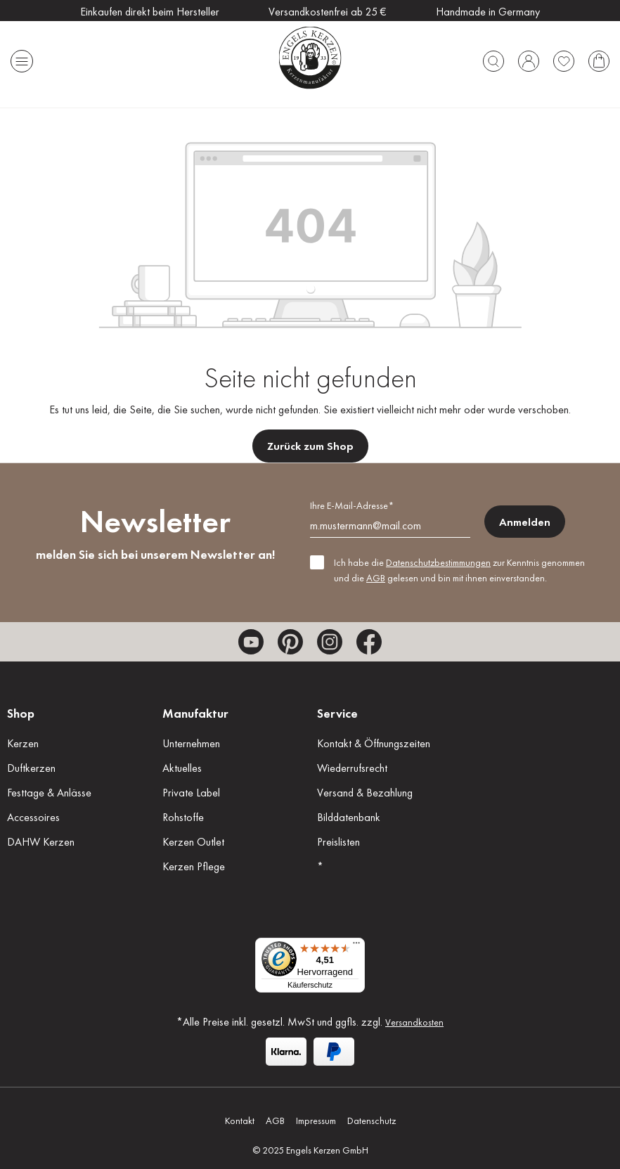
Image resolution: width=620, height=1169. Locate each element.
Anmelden (524, 522)
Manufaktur (195, 713)
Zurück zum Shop (310, 446)
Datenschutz (371, 1120)
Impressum (316, 1120)
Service (337, 713)
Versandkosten (414, 1022)
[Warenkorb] (598, 57)
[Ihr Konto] (528, 57)
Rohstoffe (183, 817)
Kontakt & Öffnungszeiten (373, 743)
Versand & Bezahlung (365, 792)
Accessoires (33, 817)
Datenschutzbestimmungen (438, 562)
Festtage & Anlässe (49, 792)
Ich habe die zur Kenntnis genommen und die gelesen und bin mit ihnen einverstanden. (459, 570)
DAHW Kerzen (41, 841)
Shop (20, 713)
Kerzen (23, 743)
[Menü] (22, 57)
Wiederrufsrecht (352, 768)
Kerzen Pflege (193, 866)
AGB (375, 577)
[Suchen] (493, 57)
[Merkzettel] (563, 57)
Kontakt (239, 1120)
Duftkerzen (31, 768)
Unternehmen (191, 743)
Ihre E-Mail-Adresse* (352, 505)
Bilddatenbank (348, 817)
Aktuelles (182, 768)
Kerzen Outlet (193, 841)
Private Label (191, 792)
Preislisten (338, 841)
